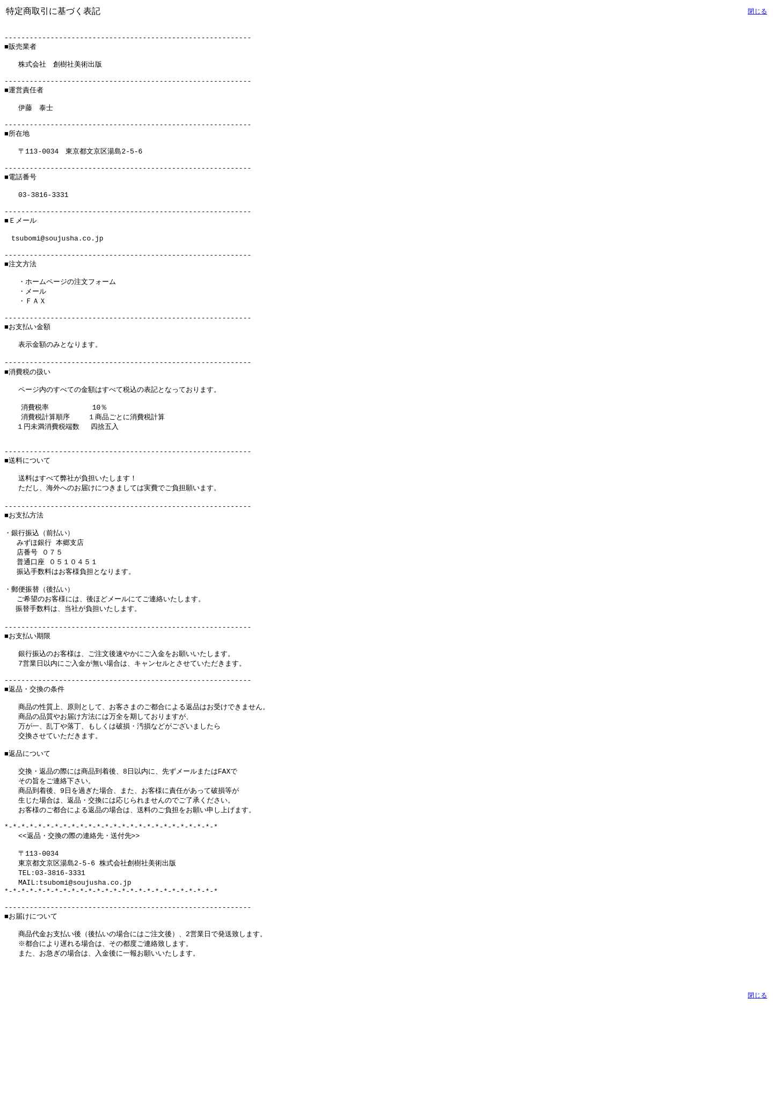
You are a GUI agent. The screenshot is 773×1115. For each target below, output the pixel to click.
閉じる (757, 11)
